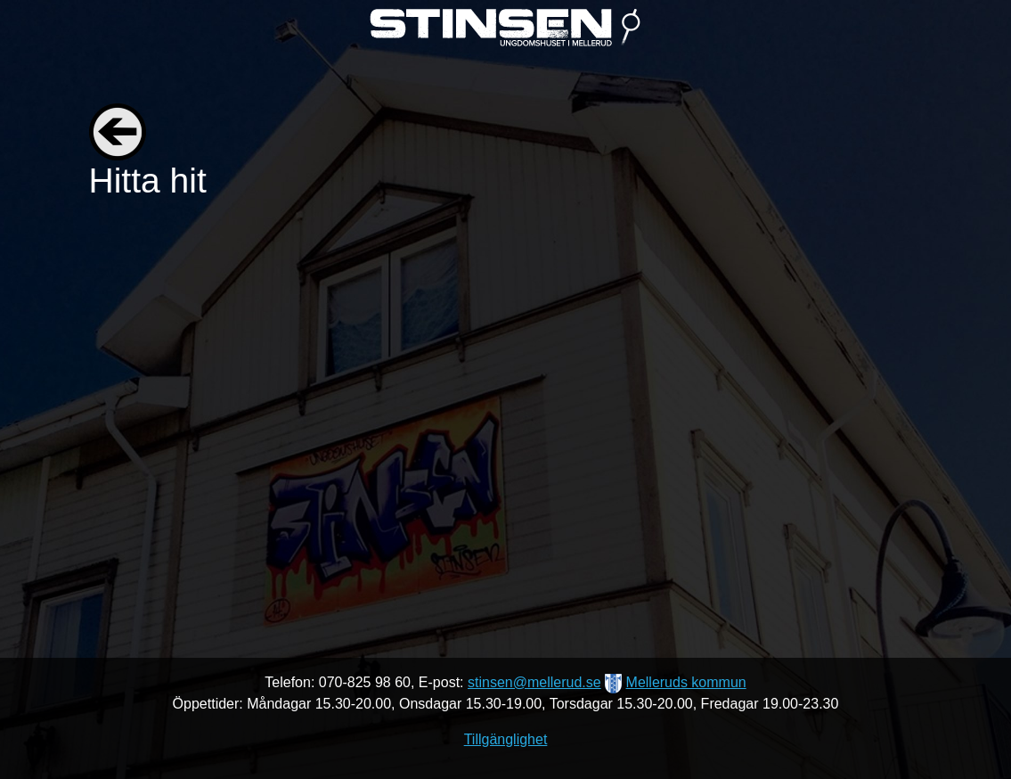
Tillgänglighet (506, 739)
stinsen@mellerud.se (534, 682)
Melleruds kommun (686, 682)
